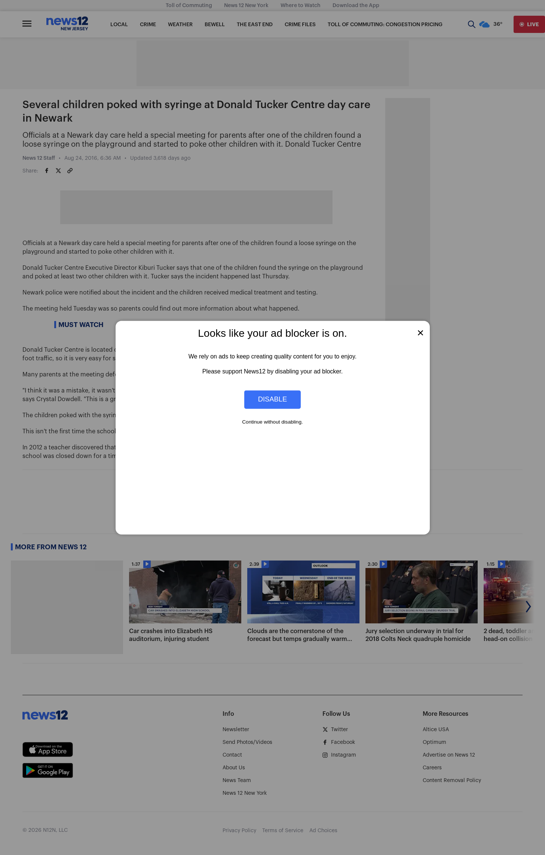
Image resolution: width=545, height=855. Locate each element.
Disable (272, 399)
